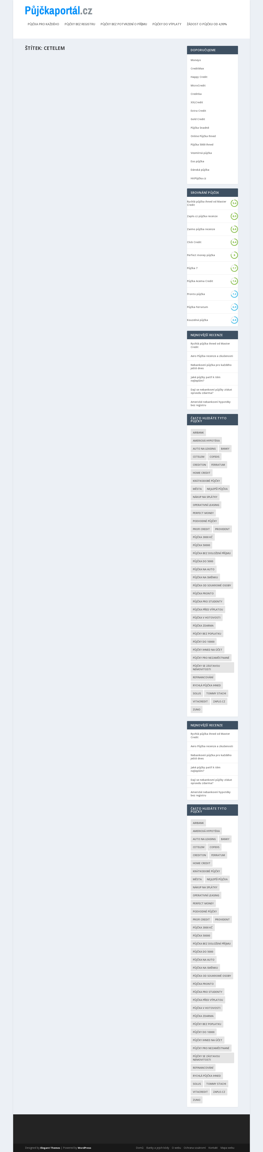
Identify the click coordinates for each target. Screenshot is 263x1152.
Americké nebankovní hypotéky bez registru (211, 403)
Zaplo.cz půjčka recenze (202, 216)
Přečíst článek (41, 162)
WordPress (84, 1147)
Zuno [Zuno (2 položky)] (196, 709)
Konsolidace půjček (68, 251)
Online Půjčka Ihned (203, 136)
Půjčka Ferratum (197, 307)
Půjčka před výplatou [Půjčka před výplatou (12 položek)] (208, 609)
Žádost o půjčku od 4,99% (207, 24)
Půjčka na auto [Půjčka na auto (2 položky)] (203, 569)
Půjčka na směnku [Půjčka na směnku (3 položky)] (205, 577)
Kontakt (213, 1147)
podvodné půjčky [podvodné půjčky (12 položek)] (205, 521)
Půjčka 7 (192, 268)
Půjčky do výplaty (167, 24)
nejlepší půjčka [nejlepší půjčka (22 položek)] (217, 489)
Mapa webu (227, 1147)
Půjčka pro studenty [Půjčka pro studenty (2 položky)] (207, 601)
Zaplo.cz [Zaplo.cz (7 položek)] (219, 701)
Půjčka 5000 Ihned (202, 144)
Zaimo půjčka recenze (201, 229)
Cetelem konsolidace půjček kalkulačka (63, 245)
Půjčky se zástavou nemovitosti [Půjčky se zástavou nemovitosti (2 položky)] (206, 667)
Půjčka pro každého (43, 24)
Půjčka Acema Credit (200, 281)
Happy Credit (199, 77)
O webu (176, 1147)
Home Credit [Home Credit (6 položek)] (201, 472)
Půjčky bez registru (80, 24)
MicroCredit (198, 85)
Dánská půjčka (200, 169)
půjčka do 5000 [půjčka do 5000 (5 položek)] (203, 561)
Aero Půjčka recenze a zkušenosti (212, 356)
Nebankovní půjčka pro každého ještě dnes (211, 366)
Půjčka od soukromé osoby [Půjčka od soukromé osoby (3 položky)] (212, 585)
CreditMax (197, 68)
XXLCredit (197, 102)
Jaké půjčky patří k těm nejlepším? (205, 378)
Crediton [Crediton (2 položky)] (199, 464)
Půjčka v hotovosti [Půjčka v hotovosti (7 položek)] (206, 617)
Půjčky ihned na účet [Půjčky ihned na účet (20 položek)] (207, 649)
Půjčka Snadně (200, 127)
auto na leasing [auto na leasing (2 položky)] (204, 448)
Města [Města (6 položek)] (197, 489)
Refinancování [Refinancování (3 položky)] (203, 677)
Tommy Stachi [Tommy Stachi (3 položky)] (216, 693)
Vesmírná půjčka (201, 153)
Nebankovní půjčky (69, 139)
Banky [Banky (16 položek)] (225, 448)
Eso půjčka (197, 161)
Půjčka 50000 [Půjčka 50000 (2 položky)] (201, 545)
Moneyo (196, 60)
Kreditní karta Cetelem (129, 148)
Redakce (36, 139)
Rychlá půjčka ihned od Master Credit (206, 203)
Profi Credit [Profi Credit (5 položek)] (201, 529)
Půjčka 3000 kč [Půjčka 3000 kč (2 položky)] (203, 537)
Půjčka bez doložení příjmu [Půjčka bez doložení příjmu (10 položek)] (212, 553)
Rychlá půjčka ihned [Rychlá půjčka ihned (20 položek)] (207, 685)
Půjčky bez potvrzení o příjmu (124, 24)
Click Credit (194, 242)
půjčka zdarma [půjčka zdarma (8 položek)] (203, 625)
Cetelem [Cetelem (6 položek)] (198, 456)
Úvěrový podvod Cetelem (50, 349)
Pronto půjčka (196, 294)
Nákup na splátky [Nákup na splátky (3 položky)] (205, 497)
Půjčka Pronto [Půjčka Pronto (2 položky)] (203, 593)
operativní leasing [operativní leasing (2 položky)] (206, 505)
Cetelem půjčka (122, 393)
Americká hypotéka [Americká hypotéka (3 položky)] (206, 440)
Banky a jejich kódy (157, 1147)
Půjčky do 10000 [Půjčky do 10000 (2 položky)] (203, 641)
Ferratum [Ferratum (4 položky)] (218, 464)
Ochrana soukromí (195, 1147)
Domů (140, 1147)
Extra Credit (198, 110)
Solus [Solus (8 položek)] (197, 693)
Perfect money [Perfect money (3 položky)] (203, 513)
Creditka (196, 94)
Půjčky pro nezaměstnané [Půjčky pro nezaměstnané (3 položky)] (211, 657)
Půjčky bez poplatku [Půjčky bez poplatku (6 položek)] (207, 633)
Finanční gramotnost (149, 153)
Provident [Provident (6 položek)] (222, 529)
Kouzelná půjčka (197, 320)
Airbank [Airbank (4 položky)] (198, 432)
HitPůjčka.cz (198, 178)
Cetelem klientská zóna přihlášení (58, 134)
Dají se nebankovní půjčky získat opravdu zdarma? (211, 391)
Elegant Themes (50, 1147)
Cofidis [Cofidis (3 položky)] (214, 456)
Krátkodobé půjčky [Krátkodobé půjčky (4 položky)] (206, 481)
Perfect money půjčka (201, 255)
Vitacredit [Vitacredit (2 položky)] (200, 701)
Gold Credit (198, 119)
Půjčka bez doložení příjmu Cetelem (139, 261)
